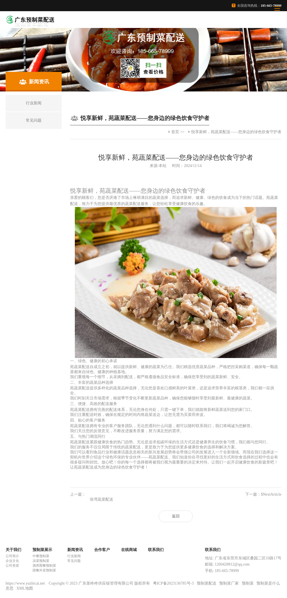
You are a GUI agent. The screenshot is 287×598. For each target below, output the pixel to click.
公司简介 (12, 556)
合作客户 (102, 550)
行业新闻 (74, 556)
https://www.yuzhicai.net (26, 583)
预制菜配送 (206, 583)
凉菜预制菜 (41, 561)
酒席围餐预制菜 (44, 566)
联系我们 (156, 550)
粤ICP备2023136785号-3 (173, 583)
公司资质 (12, 566)
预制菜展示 (42, 550)
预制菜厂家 (229, 583)
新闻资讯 (75, 550)
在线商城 (129, 550)
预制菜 (248, 583)
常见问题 (74, 561)
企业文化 (12, 561)
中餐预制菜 (41, 556)
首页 (175, 132)
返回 (176, 516)
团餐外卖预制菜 (44, 570)
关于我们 (13, 550)
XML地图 (25, 588)
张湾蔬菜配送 (101, 499)
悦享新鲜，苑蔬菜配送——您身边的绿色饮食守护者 (236, 132)
